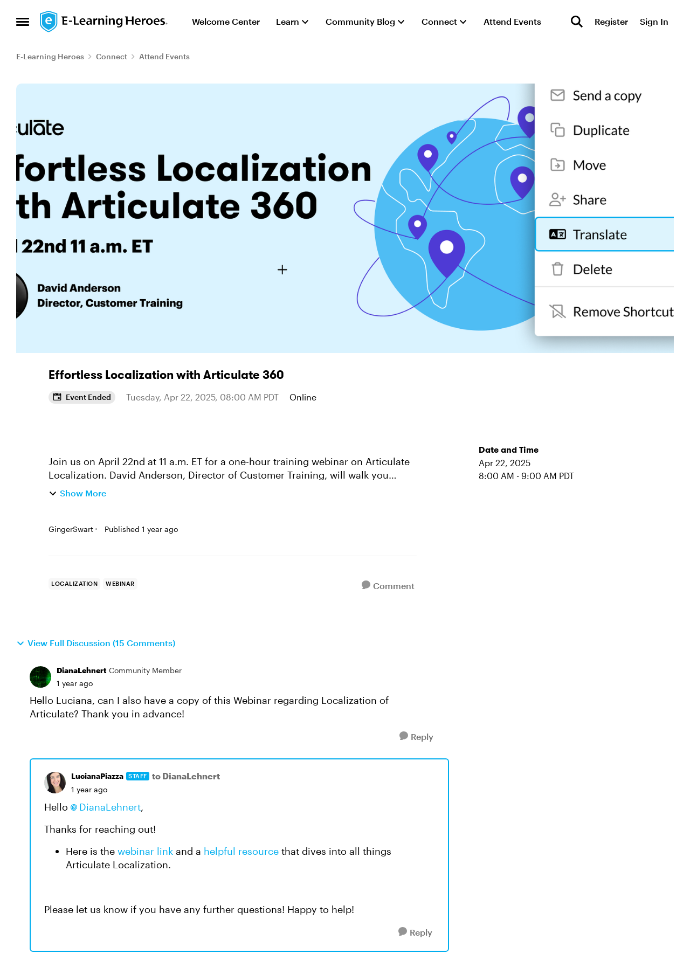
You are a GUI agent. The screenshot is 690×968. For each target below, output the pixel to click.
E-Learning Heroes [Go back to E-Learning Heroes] (50, 56)
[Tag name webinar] (120, 584)
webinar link (144, 851)
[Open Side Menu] (22, 21)
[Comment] (388, 585)
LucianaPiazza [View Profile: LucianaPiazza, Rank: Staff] (97, 775)
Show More (77, 493)
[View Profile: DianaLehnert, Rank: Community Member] (40, 677)
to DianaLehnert (186, 776)
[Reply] (416, 736)
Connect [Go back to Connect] (111, 56)
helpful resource (241, 851)
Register (611, 21)
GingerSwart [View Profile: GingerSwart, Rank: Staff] (71, 529)
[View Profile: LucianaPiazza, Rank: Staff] (55, 782)
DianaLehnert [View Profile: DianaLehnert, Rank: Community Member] (81, 670)
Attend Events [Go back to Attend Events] (164, 56)
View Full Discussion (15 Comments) (95, 643)
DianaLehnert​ (110, 807)
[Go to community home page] (104, 21)
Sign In (654, 21)
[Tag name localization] (74, 584)
